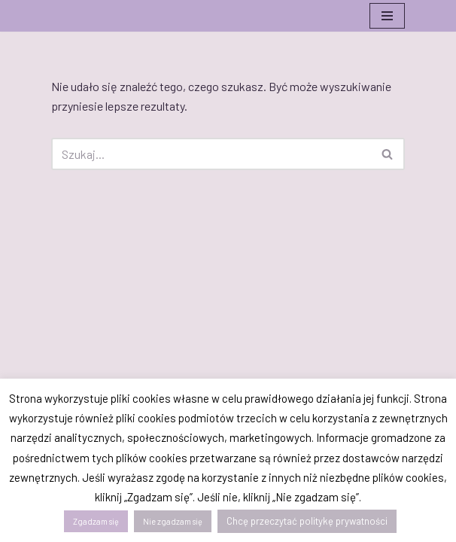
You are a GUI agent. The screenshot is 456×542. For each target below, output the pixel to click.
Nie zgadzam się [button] (172, 521)
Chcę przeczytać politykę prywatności (307, 521)
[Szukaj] (211, 154)
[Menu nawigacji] (387, 16)
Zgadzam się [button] (96, 521)
